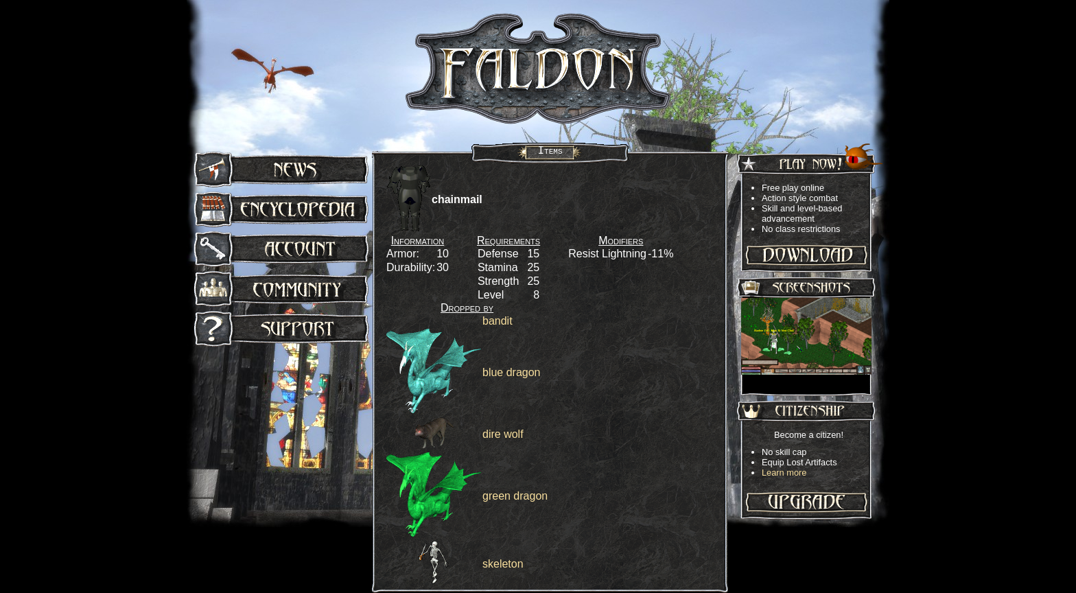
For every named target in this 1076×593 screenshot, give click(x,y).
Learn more (784, 472)
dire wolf (503, 434)
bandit (497, 321)
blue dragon (511, 372)
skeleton (503, 564)
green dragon (515, 496)
